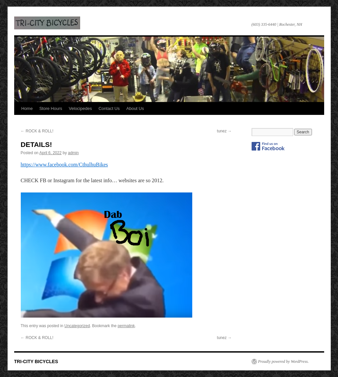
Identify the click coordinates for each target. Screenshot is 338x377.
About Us (135, 108)
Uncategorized (77, 326)
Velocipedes (80, 108)
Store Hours (50, 108)
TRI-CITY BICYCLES (47, 23)
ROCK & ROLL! (37, 131)
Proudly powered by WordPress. (283, 361)
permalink (126, 326)
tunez (224, 131)
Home (27, 108)
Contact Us (109, 108)
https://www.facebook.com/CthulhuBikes (64, 164)
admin (73, 153)
